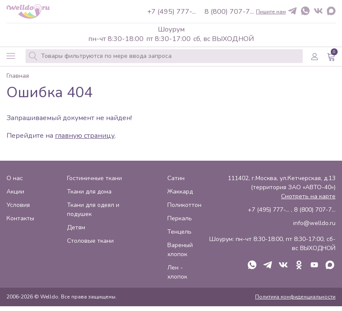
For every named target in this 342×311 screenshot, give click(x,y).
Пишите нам (271, 11)
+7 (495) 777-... (171, 11)
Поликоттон (184, 205)
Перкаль (179, 218)
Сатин (176, 178)
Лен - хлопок (177, 272)
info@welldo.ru (314, 223)
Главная (17, 76)
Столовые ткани (90, 241)
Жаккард (180, 191)
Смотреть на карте (308, 196)
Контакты (20, 218)
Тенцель (179, 232)
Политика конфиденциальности (295, 296)
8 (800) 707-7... (229, 11)
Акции (15, 191)
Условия (18, 205)
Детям (76, 227)
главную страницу (85, 135)
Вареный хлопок (180, 249)
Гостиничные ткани (94, 178)
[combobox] (164, 56)
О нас (14, 178)
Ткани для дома (89, 191)
